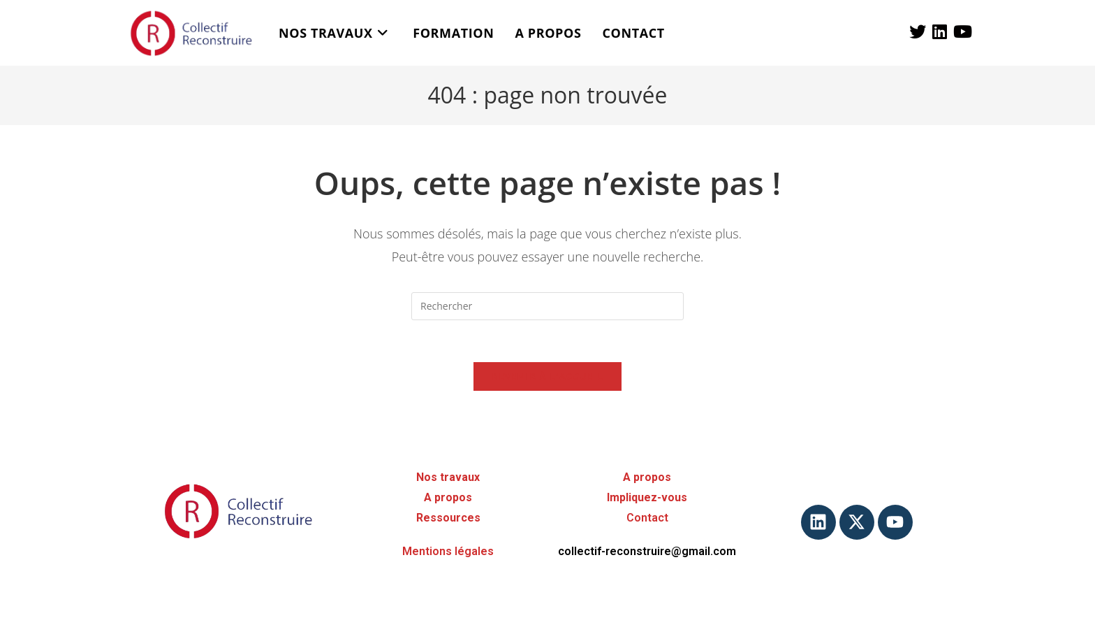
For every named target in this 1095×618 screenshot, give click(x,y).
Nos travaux (448, 477)
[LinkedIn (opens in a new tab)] (939, 31)
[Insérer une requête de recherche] (547, 306)
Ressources (448, 517)
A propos (448, 497)
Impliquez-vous (647, 497)
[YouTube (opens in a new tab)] (962, 31)
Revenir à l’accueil (547, 376)
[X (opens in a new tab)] (917, 31)
